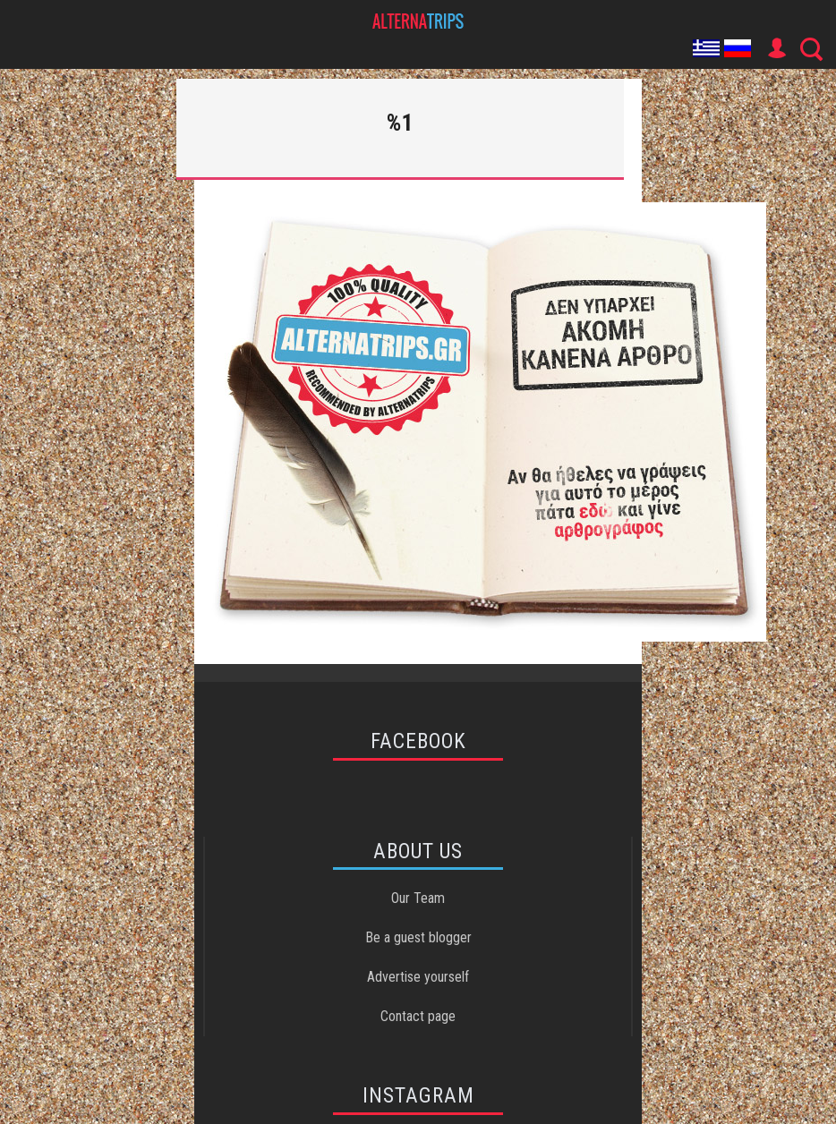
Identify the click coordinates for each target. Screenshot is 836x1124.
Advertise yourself (418, 976)
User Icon (776, 48)
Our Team (418, 898)
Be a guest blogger (418, 937)
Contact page (418, 1016)
